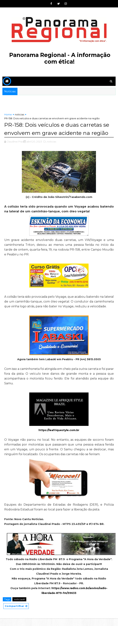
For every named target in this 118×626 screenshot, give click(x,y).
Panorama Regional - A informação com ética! (59, 58)
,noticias (51, 149)
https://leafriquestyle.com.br (59, 438)
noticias (19, 114)
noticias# (19, 607)
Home (8, 114)
